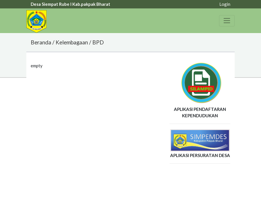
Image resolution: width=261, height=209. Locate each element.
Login (224, 4)
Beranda (41, 42)
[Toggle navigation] (227, 20)
